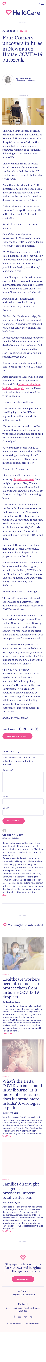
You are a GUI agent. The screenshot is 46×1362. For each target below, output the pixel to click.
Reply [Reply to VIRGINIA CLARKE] (4, 895)
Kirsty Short (11, 1113)
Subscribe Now (23, 1279)
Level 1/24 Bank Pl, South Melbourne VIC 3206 (23, 1309)
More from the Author (17, 736)
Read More (7, 1033)
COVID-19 (23, 31)
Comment (7, 770)
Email (5, 808)
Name (5, 796)
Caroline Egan (25, 78)
